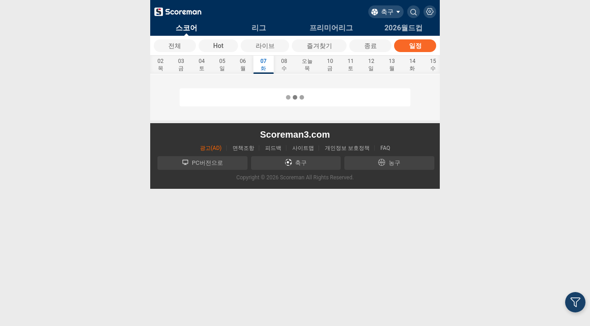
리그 (259, 28)
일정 (415, 45)
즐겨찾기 (319, 45)
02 (160, 65)
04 (202, 65)
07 (264, 65)
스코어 (186, 28)
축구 (296, 162)
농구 (389, 162)
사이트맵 (303, 148)
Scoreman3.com (295, 134)
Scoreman (292, 177)
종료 (370, 45)
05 (222, 65)
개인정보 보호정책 (347, 148)
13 (392, 65)
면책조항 (243, 148)
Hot (218, 45)
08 (284, 65)
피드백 (273, 148)
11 (350, 65)
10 (330, 65)
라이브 (265, 45)
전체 (174, 45)
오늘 (307, 65)
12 (371, 65)
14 (412, 65)
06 (243, 65)
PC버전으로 (202, 162)
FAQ (385, 148)
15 (433, 65)
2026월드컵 (404, 28)
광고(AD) (211, 148)
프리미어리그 (331, 28)
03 (181, 65)
